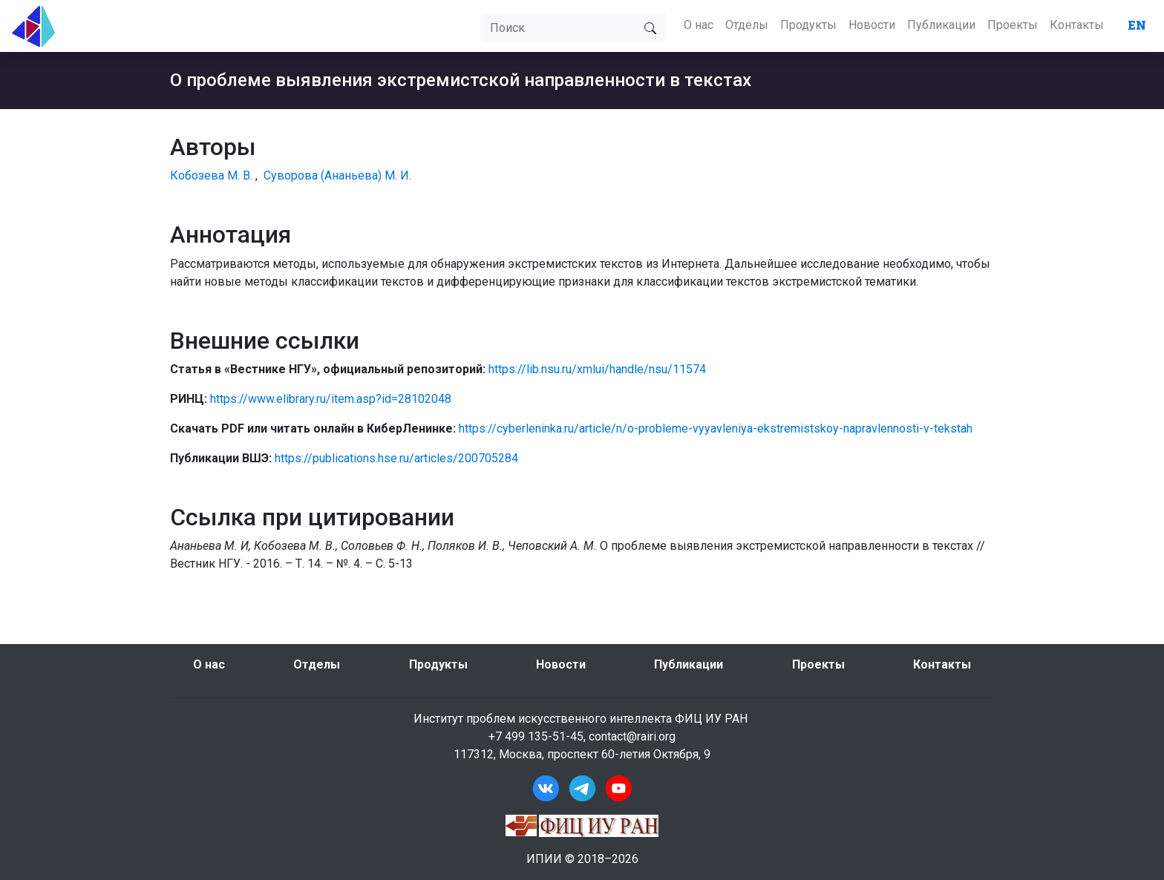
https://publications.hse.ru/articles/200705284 (396, 458)
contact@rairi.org (632, 736)
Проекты (1012, 25)
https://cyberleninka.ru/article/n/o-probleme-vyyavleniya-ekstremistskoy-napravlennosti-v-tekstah (715, 428)
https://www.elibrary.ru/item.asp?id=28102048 (330, 399)
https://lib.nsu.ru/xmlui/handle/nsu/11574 (597, 369)
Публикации (941, 25)
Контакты (1077, 25)
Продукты (808, 25)
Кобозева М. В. (211, 175)
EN (1137, 25)
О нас (698, 25)
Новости (872, 25)
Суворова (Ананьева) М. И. (337, 175)
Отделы (746, 25)
